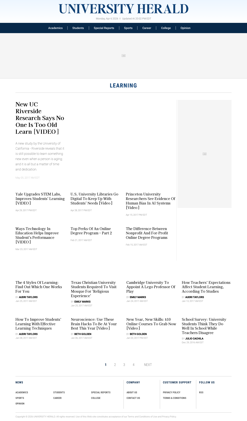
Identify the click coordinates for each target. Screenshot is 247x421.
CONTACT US (133, 398)
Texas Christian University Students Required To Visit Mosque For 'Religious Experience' (93, 289)
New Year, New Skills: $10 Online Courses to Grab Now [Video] (151, 324)
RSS (201, 392)
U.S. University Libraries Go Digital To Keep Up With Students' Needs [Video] (94, 199)
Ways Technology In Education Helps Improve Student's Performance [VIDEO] (37, 235)
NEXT (148, 365)
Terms (131, 416)
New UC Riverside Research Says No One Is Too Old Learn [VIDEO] (39, 117)
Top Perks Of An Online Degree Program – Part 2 (91, 230)
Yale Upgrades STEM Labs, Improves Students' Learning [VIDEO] (40, 199)
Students (78, 28)
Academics (55, 28)
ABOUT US (132, 392)
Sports (128, 28)
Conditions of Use (148, 416)
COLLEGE (95, 398)
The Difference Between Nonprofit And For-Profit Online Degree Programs (147, 233)
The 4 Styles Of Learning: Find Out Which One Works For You (38, 287)
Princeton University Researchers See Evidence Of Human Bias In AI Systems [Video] (150, 201)
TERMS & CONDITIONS (174, 398)
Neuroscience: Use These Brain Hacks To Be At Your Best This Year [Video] (94, 324)
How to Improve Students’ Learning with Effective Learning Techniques (38, 324)
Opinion (185, 28)
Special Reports (104, 28)
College (166, 28)
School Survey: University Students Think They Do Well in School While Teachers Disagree (204, 326)
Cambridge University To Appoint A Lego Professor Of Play (150, 287)
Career (146, 28)
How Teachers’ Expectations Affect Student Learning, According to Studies (206, 287)
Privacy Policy (169, 416)
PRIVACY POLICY (171, 392)
